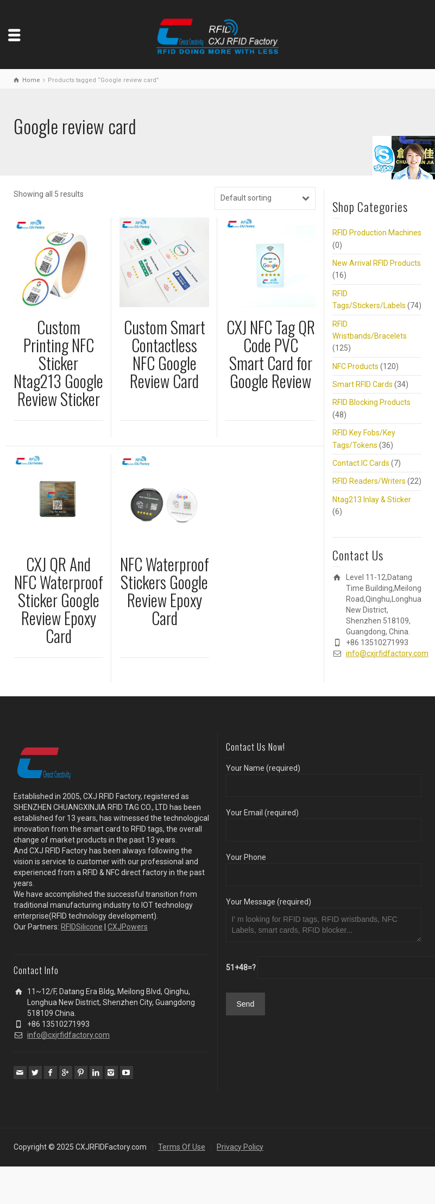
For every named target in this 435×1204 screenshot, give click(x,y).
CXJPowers (128, 926)
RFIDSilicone (82, 926)
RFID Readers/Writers (369, 481)
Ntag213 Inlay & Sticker (371, 499)
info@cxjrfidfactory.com (387, 653)
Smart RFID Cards (362, 384)
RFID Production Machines (376, 232)
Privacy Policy (240, 1147)
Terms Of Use (181, 1147)
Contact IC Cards (360, 463)
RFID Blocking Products (371, 402)
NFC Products (355, 366)
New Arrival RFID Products (376, 263)
